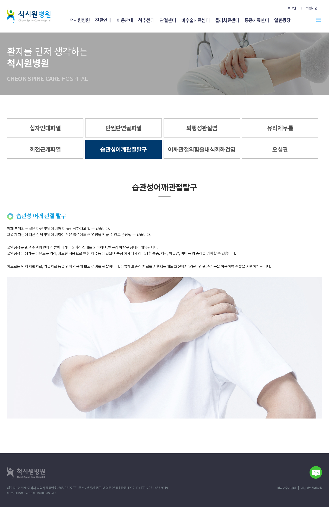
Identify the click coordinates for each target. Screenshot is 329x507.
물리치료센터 (227, 20)
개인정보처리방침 (311, 488)
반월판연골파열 (123, 128)
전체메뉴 (318, 19)
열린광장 (282, 20)
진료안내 (103, 20)
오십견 (280, 149)
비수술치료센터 (195, 20)
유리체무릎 (280, 128)
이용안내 (125, 20)
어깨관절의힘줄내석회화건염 (201, 149)
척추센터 (146, 20)
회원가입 (311, 8)
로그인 (291, 8)
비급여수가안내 (286, 488)
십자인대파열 (45, 128)
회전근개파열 (45, 149)
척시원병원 (80, 20)
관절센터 (168, 20)
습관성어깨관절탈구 (123, 149)
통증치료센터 (257, 20)
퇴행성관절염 (201, 128)
